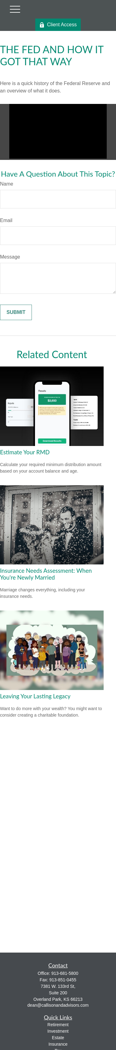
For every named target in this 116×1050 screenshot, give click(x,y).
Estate (58, 1037)
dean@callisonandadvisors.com (58, 1005)
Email (6, 220)
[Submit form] (16, 312)
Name (6, 183)
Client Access (58, 25)
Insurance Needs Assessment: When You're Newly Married (46, 574)
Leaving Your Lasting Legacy (35, 696)
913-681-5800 (64, 973)
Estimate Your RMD (25, 452)
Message (10, 256)
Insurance (58, 1044)
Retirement (57, 1024)
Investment (57, 1031)
